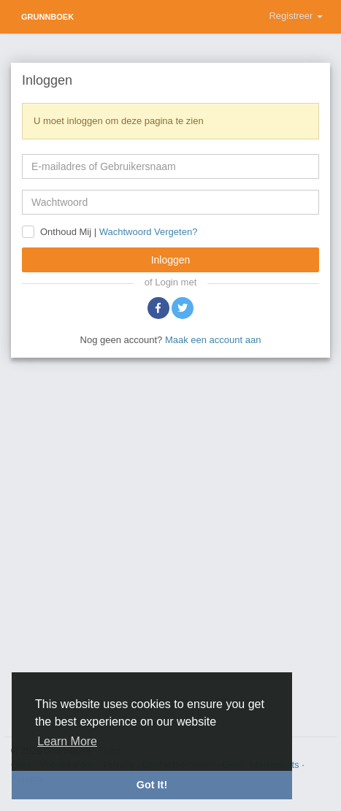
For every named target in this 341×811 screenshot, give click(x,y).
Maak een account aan (213, 339)
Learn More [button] (67, 741)
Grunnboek (47, 16)
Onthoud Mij (65, 231)
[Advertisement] (170, 545)
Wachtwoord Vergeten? (148, 232)
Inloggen (171, 260)
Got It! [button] (152, 785)
